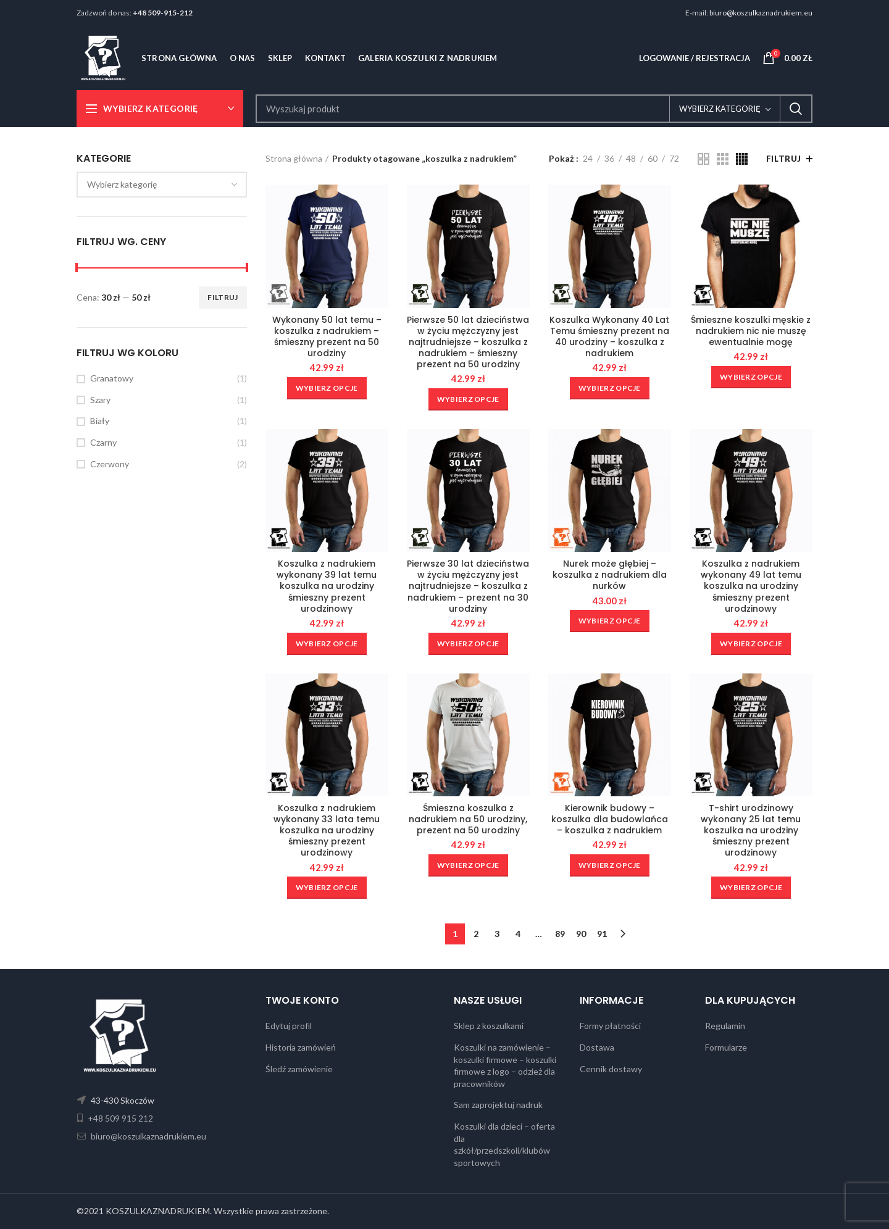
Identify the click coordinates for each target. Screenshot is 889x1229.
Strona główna (293, 158)
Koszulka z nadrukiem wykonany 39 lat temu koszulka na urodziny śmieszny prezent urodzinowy (327, 586)
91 (602, 933)
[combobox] (162, 185)
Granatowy (111, 378)
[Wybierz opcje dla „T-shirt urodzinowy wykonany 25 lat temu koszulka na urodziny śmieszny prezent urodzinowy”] (751, 888)
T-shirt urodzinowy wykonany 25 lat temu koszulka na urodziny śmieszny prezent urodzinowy (751, 830)
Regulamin (725, 1025)
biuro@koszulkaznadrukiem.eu (760, 12)
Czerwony (109, 464)
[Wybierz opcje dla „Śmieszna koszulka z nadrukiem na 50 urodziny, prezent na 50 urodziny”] (468, 865)
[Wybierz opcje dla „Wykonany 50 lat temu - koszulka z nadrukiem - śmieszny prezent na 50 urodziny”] (327, 388)
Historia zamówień (300, 1047)
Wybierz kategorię (720, 109)
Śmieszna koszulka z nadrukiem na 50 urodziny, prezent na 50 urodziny (468, 819)
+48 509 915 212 (119, 1118)
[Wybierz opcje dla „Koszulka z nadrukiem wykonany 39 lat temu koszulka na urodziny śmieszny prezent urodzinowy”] (327, 644)
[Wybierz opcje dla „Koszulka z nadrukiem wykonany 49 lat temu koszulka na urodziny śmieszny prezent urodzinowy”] (751, 644)
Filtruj (222, 297)
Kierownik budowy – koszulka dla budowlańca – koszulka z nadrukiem (609, 819)
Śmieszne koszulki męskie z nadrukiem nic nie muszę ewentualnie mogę (751, 331)
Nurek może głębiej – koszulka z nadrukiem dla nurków (610, 575)
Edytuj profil (288, 1025)
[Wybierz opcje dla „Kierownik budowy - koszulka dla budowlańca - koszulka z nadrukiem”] (609, 865)
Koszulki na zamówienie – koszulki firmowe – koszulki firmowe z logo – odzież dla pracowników (505, 1065)
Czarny (103, 442)
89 (560, 933)
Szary (100, 399)
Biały (99, 420)
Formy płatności (610, 1025)
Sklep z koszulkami (489, 1025)
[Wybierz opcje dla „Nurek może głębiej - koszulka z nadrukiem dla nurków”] (609, 621)
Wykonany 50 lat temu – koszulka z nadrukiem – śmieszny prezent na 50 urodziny (327, 336)
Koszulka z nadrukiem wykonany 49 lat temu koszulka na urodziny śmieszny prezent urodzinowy (751, 586)
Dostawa (597, 1047)
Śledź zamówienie (299, 1069)
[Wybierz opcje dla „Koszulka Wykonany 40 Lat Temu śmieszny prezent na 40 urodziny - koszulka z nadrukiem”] (609, 388)
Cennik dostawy (611, 1069)
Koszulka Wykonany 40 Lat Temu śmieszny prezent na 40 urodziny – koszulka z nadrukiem (609, 336)
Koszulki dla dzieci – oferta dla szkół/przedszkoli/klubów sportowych (504, 1144)
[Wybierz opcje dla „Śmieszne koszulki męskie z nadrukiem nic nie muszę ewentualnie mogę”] (751, 377)
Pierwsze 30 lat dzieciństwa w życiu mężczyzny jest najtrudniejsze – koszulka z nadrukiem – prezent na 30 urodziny (468, 586)
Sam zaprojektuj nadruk (498, 1104)
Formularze (726, 1047)
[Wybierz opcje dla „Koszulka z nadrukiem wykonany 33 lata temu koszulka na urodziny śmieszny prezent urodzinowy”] (327, 888)
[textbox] (122, 184)
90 (581, 933)
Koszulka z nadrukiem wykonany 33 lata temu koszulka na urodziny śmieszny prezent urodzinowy (326, 830)
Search (795, 108)
